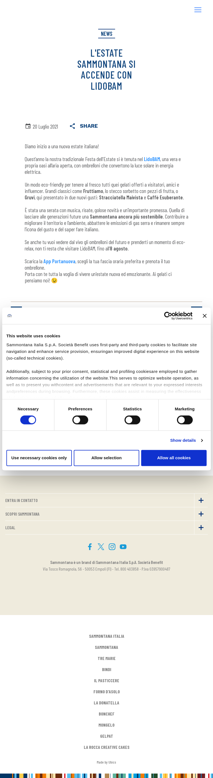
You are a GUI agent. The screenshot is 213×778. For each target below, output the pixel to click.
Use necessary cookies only (39, 458)
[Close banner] (205, 316)
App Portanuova (59, 261)
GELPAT (106, 736)
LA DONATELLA (106, 702)
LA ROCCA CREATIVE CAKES (107, 747)
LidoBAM (152, 159)
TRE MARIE (107, 658)
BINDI (106, 669)
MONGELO (106, 724)
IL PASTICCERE (106, 680)
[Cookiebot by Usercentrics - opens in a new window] (168, 316)
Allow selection (106, 458)
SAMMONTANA (106, 647)
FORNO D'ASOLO (106, 691)
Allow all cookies (174, 458)
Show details (183, 440)
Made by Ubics (106, 762)
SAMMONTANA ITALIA (106, 636)
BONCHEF (107, 713)
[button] (198, 10)
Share (83, 126)
